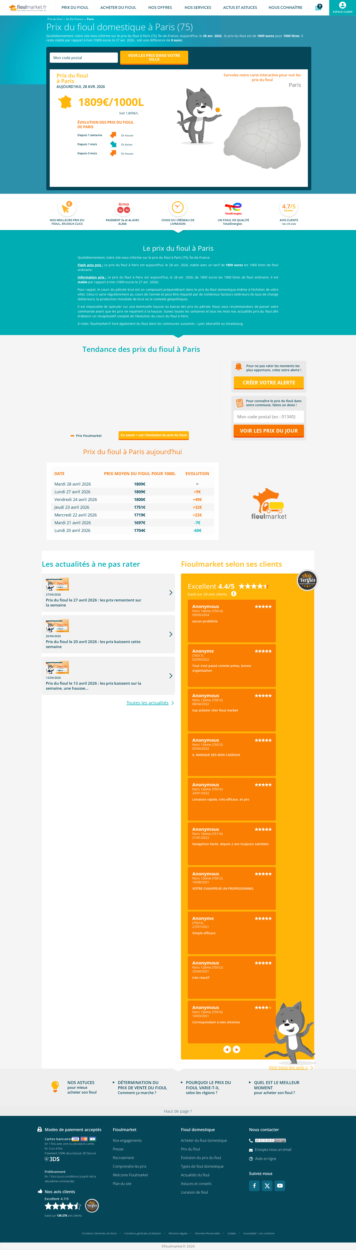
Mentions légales (178, 1233)
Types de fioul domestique (202, 1166)
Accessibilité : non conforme (258, 1233)
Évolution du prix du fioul (201, 1157)
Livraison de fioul (194, 1192)
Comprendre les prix (129, 1166)
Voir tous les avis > (288, 1067)
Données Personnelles (207, 1233)
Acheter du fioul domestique (204, 1140)
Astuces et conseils (196, 1183)
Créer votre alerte (269, 382)
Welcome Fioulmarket (130, 1174)
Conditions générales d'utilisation (142, 1233)
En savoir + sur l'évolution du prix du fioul (154, 435)
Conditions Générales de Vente (99, 1233)
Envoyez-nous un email (273, 1149)
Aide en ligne (265, 1158)
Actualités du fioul (195, 1174)
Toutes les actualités (147, 669)
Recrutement (123, 1157)
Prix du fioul (190, 1149)
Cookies (231, 1233)
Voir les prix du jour (269, 430)
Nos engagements (127, 1140)
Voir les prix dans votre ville (154, 57)
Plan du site (122, 1183)
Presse (118, 1149)
